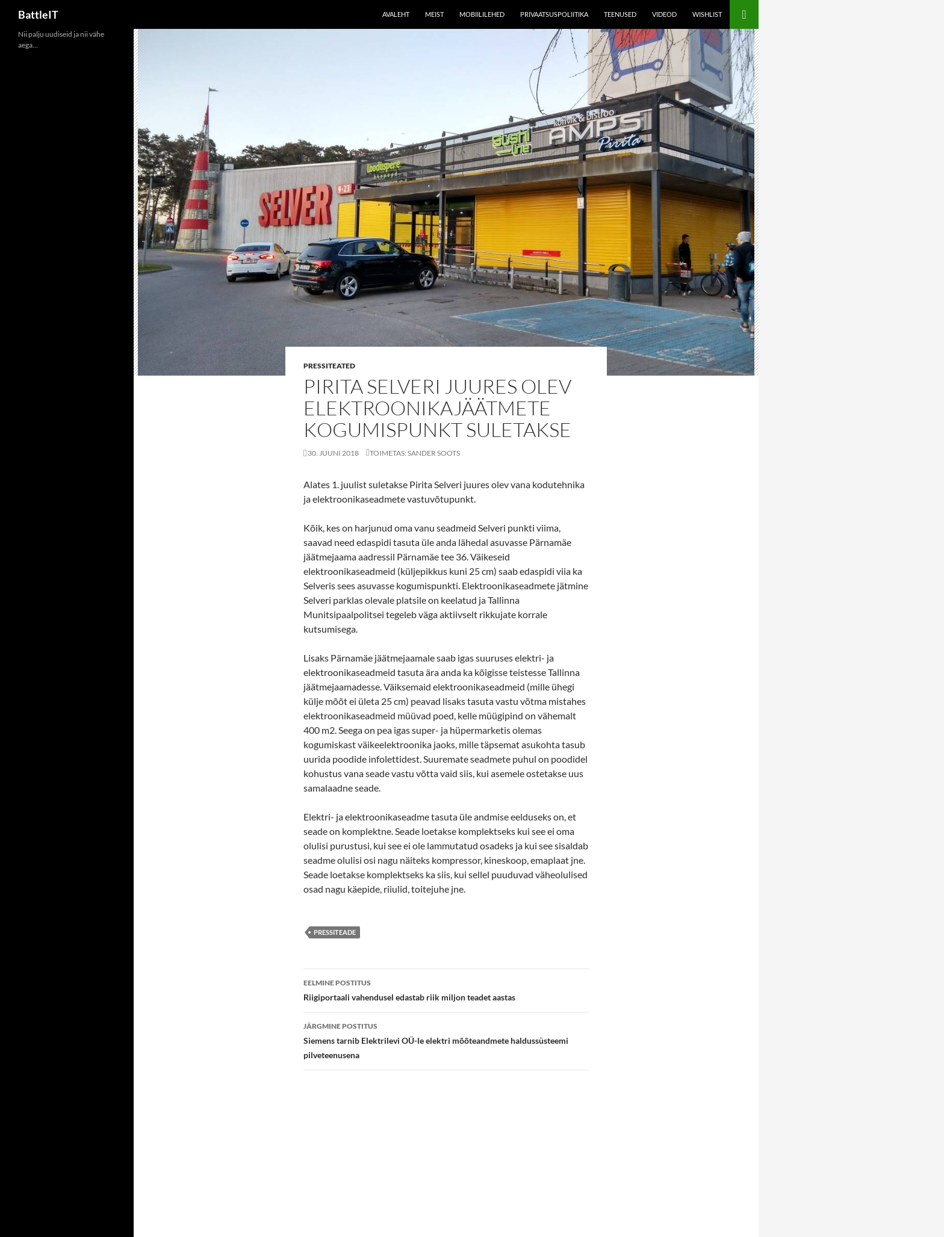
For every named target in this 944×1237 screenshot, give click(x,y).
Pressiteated (329, 365)
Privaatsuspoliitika (554, 14)
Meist (434, 14)
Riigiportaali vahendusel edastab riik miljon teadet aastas (446, 989)
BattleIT (38, 14)
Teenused (620, 14)
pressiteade (335, 932)
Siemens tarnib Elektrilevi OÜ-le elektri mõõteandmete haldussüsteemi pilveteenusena (446, 1039)
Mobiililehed (482, 14)
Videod (664, 14)
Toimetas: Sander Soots (415, 452)
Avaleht (395, 14)
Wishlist (707, 14)
